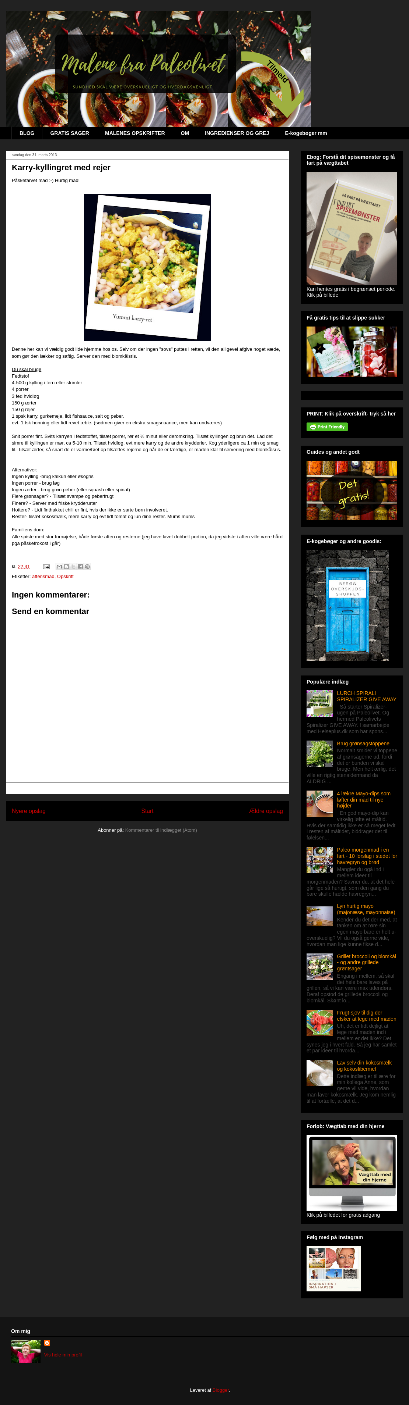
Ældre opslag (266, 811)
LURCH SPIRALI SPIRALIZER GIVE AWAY (366, 696)
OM (185, 133)
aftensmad (43, 576)
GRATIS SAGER (69, 133)
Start (147, 811)
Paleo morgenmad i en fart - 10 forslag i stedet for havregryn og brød (367, 856)
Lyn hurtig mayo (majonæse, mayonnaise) (366, 909)
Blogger (221, 1390)
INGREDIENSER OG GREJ (237, 133)
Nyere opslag (29, 811)
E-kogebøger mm (306, 133)
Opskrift (65, 576)
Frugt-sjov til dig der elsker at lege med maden (366, 1016)
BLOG (27, 133)
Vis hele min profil (63, 1355)
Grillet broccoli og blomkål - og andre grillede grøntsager (366, 962)
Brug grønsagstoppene (363, 743)
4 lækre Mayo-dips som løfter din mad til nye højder (364, 800)
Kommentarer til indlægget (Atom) (161, 830)
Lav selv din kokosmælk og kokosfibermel (364, 1066)
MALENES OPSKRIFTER (135, 133)
